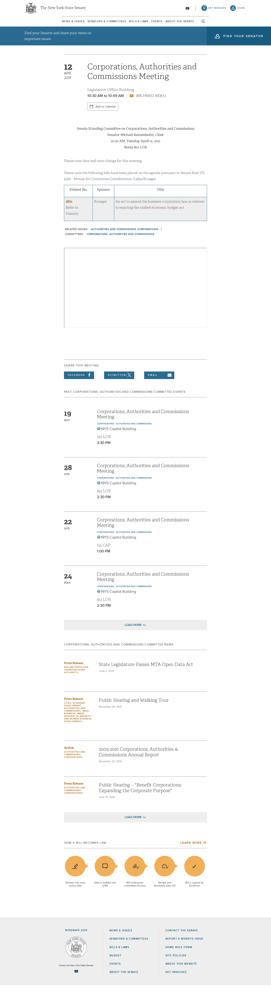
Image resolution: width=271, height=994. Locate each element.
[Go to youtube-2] (187, 9)
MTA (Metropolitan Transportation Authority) (76, 678)
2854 (69, 210)
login (241, 9)
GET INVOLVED (176, 981)
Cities (67, 712)
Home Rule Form (178, 955)
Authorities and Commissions (113, 237)
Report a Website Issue (184, 947)
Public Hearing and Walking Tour (134, 709)
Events (170, 24)
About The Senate (210, 24)
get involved (217, 9)
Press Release (73, 672)
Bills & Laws (135, 24)
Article (69, 756)
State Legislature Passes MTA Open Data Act (146, 673)
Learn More (191, 851)
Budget (115, 964)
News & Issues (35, 24)
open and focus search (241, 25)
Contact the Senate (181, 939)
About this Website (181, 972)
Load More (133, 633)
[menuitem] (35, 24)
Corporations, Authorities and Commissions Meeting (143, 422)
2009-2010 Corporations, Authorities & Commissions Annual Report (138, 760)
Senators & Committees (86, 24)
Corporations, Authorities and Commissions (120, 242)
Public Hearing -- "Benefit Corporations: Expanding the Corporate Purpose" (140, 796)
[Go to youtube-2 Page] (76, 980)
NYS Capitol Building (118, 437)
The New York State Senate (63, 9)
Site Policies (175, 964)
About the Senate (124, 981)
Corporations (147, 237)
